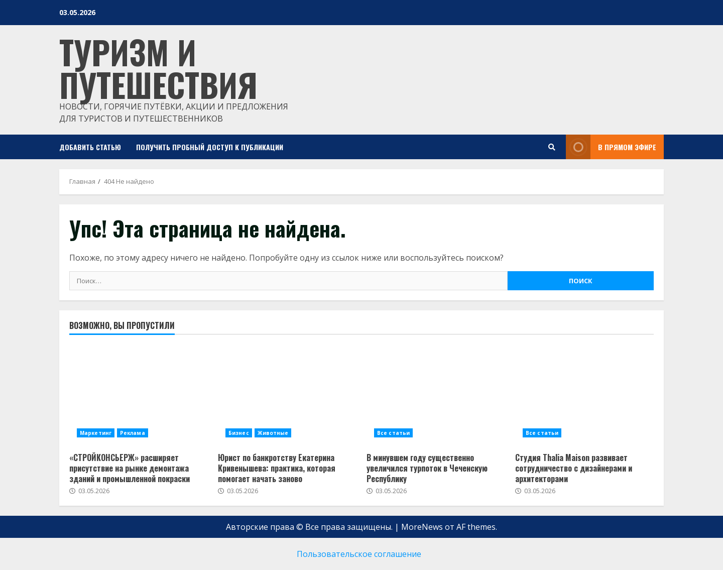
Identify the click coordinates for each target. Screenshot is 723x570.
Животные (273, 432)
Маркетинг (95, 432)
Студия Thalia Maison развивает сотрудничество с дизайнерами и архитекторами (573, 468)
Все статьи (393, 432)
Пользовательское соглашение (359, 553)
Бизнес (238, 432)
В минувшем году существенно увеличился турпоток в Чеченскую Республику (427, 468)
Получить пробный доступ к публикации (209, 147)
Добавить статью (90, 147)
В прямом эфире (611, 147)
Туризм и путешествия (158, 67)
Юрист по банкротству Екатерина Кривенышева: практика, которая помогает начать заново (276, 468)
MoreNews (422, 526)
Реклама (132, 432)
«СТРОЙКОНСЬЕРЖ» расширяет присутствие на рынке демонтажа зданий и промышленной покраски (129, 468)
